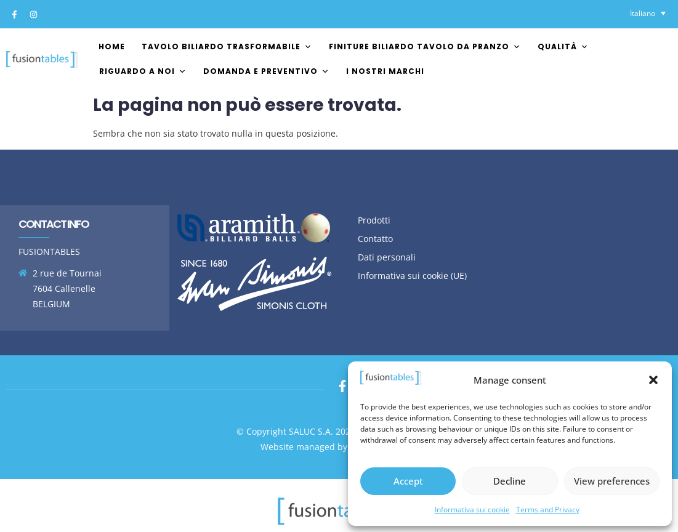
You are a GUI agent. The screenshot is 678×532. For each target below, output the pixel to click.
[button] (653, 380)
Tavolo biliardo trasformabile (227, 46)
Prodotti (374, 220)
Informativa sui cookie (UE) (412, 275)
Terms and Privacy (547, 509)
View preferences (612, 481)
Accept (408, 481)
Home (112, 46)
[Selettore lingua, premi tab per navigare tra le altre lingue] (648, 13)
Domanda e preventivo (266, 71)
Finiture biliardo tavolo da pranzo (425, 46)
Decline (509, 481)
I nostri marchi (385, 71)
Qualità (563, 46)
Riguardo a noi (143, 71)
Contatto (375, 238)
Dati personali (387, 257)
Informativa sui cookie (472, 509)
